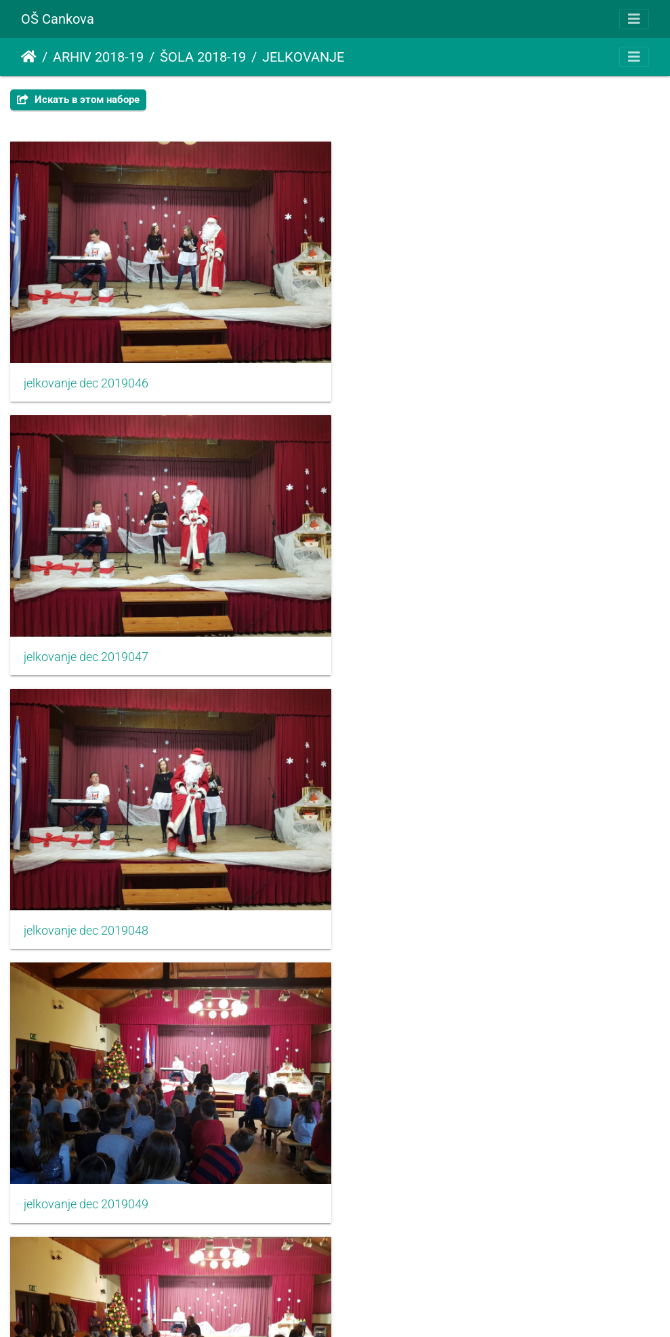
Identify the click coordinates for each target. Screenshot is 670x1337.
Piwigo (355, 1308)
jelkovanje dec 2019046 (86, 378)
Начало (29, 57)
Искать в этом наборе (78, 99)
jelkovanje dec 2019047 (421, 378)
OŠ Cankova (57, 19)
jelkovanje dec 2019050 (86, 918)
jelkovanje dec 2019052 (86, 1187)
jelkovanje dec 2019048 (86, 648)
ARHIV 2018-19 (98, 57)
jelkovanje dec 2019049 (421, 648)
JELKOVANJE (303, 57)
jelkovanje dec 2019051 (421, 918)
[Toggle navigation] (634, 19)
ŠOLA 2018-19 (203, 57)
